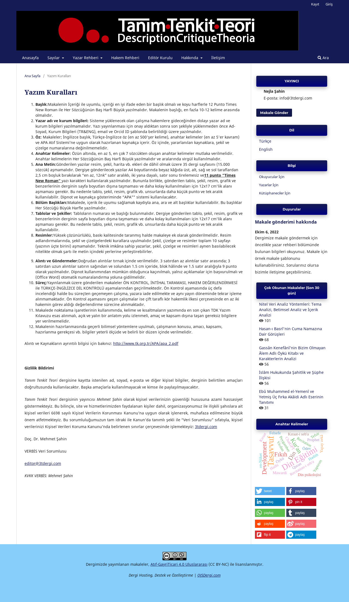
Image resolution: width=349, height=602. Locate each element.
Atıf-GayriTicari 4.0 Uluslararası (179, 564)
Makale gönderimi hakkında (286, 222)
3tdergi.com (206, 426)
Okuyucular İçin (271, 176)
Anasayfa (30, 57)
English (266, 149)
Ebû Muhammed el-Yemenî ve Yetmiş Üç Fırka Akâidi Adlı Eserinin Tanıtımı (291, 397)
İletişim (218, 57)
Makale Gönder (274, 112)
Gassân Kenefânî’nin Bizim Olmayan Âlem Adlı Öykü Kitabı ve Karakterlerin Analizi (292, 353)
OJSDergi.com (209, 575)
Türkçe (265, 141)
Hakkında (190, 57)
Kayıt (315, 4)
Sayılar (54, 57)
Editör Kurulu (160, 57)
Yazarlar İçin (268, 184)
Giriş (329, 4)
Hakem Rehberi (125, 57)
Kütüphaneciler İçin (274, 193)
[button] (270, 491)
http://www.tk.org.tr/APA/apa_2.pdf (145, 343)
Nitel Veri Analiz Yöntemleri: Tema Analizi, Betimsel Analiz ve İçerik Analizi (290, 310)
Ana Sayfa (32, 75)
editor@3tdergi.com (43, 463)
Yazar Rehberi (86, 57)
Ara (323, 57)
